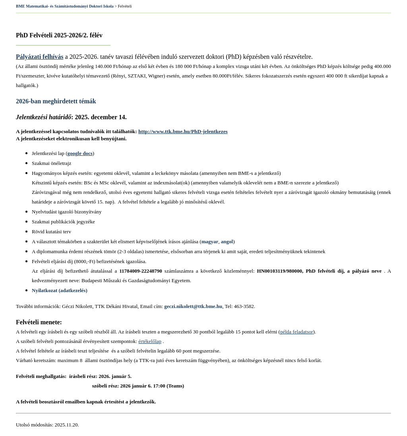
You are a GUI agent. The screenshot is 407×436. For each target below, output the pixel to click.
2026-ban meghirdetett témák (56, 101)
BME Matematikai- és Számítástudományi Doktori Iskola (65, 6)
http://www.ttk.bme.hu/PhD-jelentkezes (183, 131)
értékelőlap (149, 341)
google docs (80, 153)
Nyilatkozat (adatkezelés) (59, 290)
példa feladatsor (296, 332)
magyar (210, 241)
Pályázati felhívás (40, 56)
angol (227, 241)
